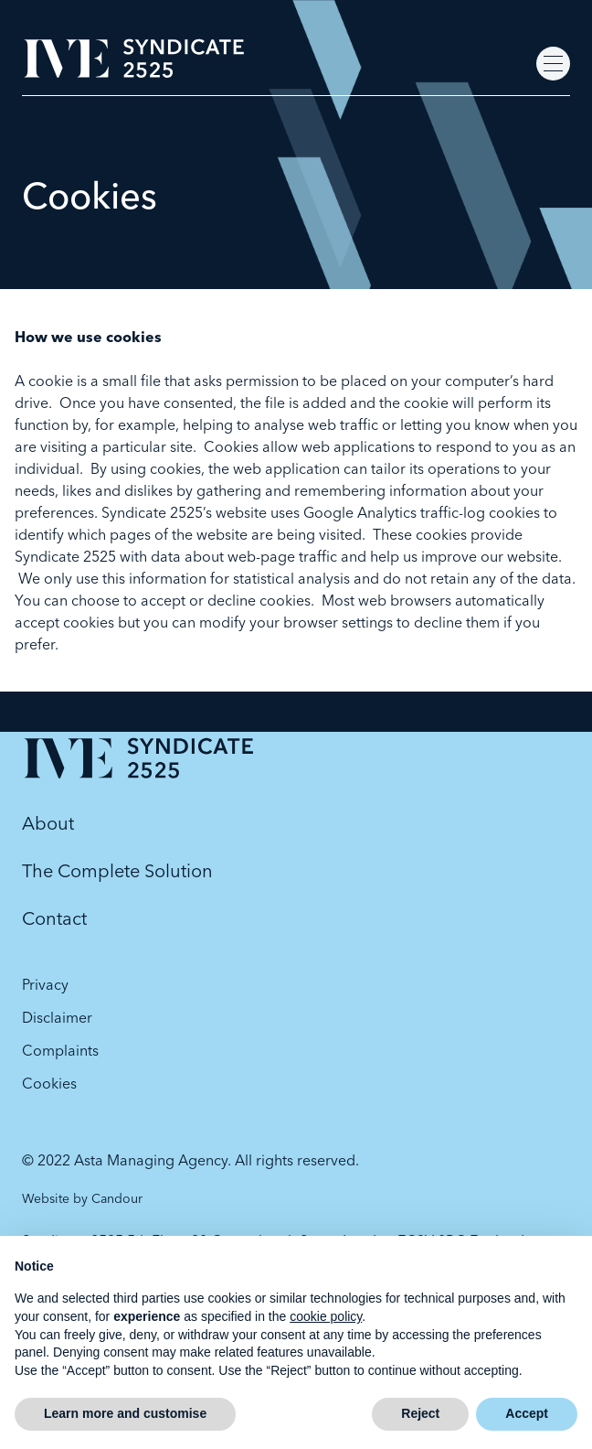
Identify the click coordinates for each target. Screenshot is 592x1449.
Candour (117, 1198)
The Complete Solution (117, 870)
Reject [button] (420, 1413)
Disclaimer (57, 1017)
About (48, 822)
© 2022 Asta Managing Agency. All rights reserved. (190, 1160)
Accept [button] (526, 1413)
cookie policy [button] (326, 1316)
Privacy (45, 984)
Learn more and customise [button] (125, 1413)
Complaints (60, 1050)
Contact (54, 918)
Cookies (49, 1083)
